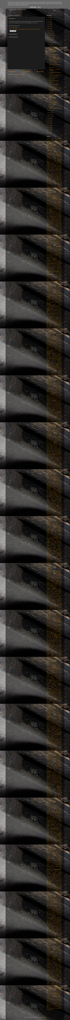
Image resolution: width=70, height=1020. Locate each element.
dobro (60, 257)
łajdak (52, 478)
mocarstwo (57, 518)
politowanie (48, 660)
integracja (48, 374)
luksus (52, 476)
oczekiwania (59, 588)
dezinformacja (52, 253)
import (60, 363)
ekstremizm (59, 291)
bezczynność (49, 186)
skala (60, 808)
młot (59, 516)
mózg (60, 525)
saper (60, 795)
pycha (48, 742)
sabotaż (53, 784)
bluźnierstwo (49, 200)
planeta (48, 640)
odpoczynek (52, 591)
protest (53, 702)
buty (47, 212)
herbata (60, 347)
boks (53, 203)
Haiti (50, 345)
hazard (48, 347)
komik (58, 419)
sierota (55, 807)
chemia (48, 217)
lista (60, 469)
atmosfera (54, 169)
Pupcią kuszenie (52, 78)
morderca (49, 524)
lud (50, 475)
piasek (58, 630)
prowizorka (52, 704)
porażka (48, 668)
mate (47, 495)
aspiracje (59, 166)
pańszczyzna (52, 618)
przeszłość (48, 723)
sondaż (55, 821)
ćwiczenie (52, 237)
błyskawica (48, 201)
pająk (50, 614)
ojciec (60, 596)
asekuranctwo (51, 166)
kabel (54, 387)
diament (54, 254)
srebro (51, 829)
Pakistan (53, 614)
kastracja (48, 399)
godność (53, 332)
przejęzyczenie (59, 713)
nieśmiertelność (58, 564)
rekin (52, 752)
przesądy (59, 719)
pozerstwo (53, 679)
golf (60, 332)
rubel (56, 778)
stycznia (50, 115)
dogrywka (59, 259)
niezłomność (49, 573)
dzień (60, 281)
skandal (48, 809)
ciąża (56, 221)
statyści (48, 836)
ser (51, 804)
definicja (56, 241)
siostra (55, 808)
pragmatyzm (49, 683)
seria (58, 804)
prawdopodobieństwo (50, 685)
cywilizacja (49, 230)
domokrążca (52, 262)
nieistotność (59, 550)
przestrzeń (48, 722)
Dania (57, 238)
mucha (52, 526)
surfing (48, 845)
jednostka (48, 384)
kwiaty (48, 461)
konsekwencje (54, 432)
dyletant (58, 271)
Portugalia (49, 669)
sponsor (54, 825)
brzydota (56, 208)
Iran (60, 378)
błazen (53, 200)
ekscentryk (56, 287)
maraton (54, 488)
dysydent (48, 278)
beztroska (54, 191)
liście (51, 470)
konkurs (56, 430)
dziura (56, 282)
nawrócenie (55, 542)
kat (60, 399)
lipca (50, 40)
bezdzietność (59, 186)
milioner (56, 510)
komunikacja (49, 425)
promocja (50, 698)
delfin (51, 243)
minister (59, 512)
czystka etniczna (55, 236)
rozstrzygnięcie (49, 774)
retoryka (52, 760)
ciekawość (59, 221)
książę (51, 454)
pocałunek (59, 644)
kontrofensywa (49, 436)
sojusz (60, 820)
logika (60, 471)
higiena (48, 350)
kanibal (58, 392)
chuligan (57, 220)
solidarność (49, 821)
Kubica (52, 456)
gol (59, 332)
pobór (53, 644)
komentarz (48, 419)
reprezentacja (53, 758)
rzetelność (55, 783)
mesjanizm (52, 502)
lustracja (54, 476)
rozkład (51, 769)
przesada (56, 719)
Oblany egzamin (52, 46)
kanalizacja (48, 392)
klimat (53, 409)
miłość (53, 512)
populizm (53, 667)
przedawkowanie (54, 710)
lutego (50, 114)
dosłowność (54, 264)
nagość (52, 533)
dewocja (60, 251)
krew (52, 448)
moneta (52, 521)
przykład (53, 730)
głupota (51, 330)
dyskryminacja (58, 275)
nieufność (55, 567)
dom (57, 260)
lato (49, 462)
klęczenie (57, 408)
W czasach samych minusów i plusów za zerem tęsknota (54, 59)
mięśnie (50, 509)
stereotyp (51, 836)
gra (58, 337)
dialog (51, 254)
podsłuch (51, 652)
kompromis (48, 424)
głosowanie (54, 329)
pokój (26, 29)
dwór (60, 270)
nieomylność (59, 554)
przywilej (48, 734)
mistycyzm (48, 514)
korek (53, 440)
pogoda (52, 654)
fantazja (52, 308)
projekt (48, 697)
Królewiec (55, 449)
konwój (55, 438)
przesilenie (48, 721)
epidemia (49, 299)
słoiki (51, 813)
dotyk (50, 266)
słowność (55, 815)
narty (50, 538)
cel (58, 212)
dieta (56, 254)
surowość (56, 845)
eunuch (60, 302)
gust (49, 344)
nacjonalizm (59, 529)
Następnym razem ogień (53, 50)
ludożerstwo (49, 476)
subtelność (48, 844)
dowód (53, 266)
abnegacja (51, 138)
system (59, 850)
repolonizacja (49, 758)
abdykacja (48, 138)
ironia (51, 379)
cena (50, 213)
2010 (49, 132)
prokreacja (54, 697)
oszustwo (49, 610)
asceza (48, 166)
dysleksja (53, 277)
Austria (54, 170)
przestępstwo (59, 721)
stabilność (57, 829)
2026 (49, 17)
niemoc (60, 551)
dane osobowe (53, 238)
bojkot (48, 203)
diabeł (60, 253)
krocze (60, 448)
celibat (60, 212)
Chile (50, 217)
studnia (51, 841)
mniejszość (55, 517)
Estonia (48, 302)
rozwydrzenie (59, 775)
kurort (60, 458)
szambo (60, 852)
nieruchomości (58, 560)
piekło (48, 631)
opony (47, 604)
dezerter (48, 253)
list (59, 469)
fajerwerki (50, 306)
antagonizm (59, 156)
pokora (60, 656)
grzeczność (54, 342)
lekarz (60, 463)
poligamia (56, 658)
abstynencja (52, 139)
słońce (56, 813)
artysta (55, 165)
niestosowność (49, 563)
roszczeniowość (49, 766)
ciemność (52, 222)
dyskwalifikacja (49, 277)
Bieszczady (57, 195)
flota (50, 314)
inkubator (60, 370)
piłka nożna (57, 634)
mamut (54, 487)
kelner (56, 403)
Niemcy (55, 551)
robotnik (48, 763)
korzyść (60, 441)
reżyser (50, 762)
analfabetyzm (49, 153)
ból (49, 204)
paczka (48, 614)
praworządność (49, 688)
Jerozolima (48, 386)
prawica (55, 685)
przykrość (56, 730)
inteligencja (59, 374)
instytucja (55, 372)
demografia (49, 246)
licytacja (48, 469)
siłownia (52, 808)
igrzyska (52, 362)
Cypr (51, 229)
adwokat (60, 140)
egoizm (60, 285)
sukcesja (55, 844)
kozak (47, 445)
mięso (48, 509)
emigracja (49, 297)
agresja (48, 143)
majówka (57, 483)
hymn (57, 359)
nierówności (49, 560)
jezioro (54, 386)
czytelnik (48, 237)
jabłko (53, 380)
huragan (60, 358)
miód (58, 513)
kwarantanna (56, 459)
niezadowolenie (49, 572)
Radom (56, 743)
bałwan (51, 179)
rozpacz (57, 771)
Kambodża (59, 390)
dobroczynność (54, 258)
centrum (57, 213)
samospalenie (49, 791)
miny (55, 513)
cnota (60, 225)
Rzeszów (52, 783)
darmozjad (59, 238)
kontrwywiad (49, 437)
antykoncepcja (53, 157)
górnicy (50, 337)
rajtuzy (53, 744)
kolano (48, 415)
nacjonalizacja (53, 529)
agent (60, 142)
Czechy (60, 232)
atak (60, 167)
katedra (58, 400)
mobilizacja (49, 518)
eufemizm (54, 302)
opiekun (55, 602)
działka (56, 279)
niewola (53, 571)
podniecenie (48, 650)
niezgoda (59, 572)
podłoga (52, 649)
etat (49, 302)
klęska (60, 408)
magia (60, 482)
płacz (47, 642)
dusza (54, 270)
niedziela (51, 550)
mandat (57, 487)
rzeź (58, 783)
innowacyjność (54, 371)
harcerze (56, 346)
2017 (49, 120)
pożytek (57, 680)
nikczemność (52, 575)
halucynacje (57, 345)
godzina (57, 332)
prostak (51, 700)
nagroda (59, 533)
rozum (57, 774)
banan (55, 179)
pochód (57, 645)
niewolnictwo (58, 571)
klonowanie (48, 411)
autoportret (52, 173)
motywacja (53, 525)
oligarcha (48, 600)
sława (60, 812)
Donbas (56, 262)
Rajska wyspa (51, 104)
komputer (59, 424)
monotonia (49, 522)
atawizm (48, 169)
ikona (55, 362)
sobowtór (59, 819)
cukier (48, 228)
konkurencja (52, 430)
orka (60, 606)
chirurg (55, 217)
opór (47, 605)
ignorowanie (48, 362)
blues (60, 199)
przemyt (48, 718)
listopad (48, 470)
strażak (48, 840)
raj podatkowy (49, 744)
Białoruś (59, 192)
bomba (56, 203)
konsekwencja (49, 432)
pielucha (60, 631)
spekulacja (48, 824)
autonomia (48, 173)
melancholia (48, 501)
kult (52, 457)
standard (60, 832)
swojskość (59, 846)
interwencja (55, 376)
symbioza (53, 848)
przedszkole (49, 713)
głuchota (48, 330)
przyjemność (59, 729)
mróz (50, 526)
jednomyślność (58, 383)
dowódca (56, 266)
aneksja (51, 154)
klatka (52, 407)
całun (55, 212)
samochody (49, 787)
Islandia (60, 379)
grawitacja (56, 338)
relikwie (48, 756)
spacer (60, 821)
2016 (49, 121)
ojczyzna (48, 597)
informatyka (49, 370)
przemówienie (54, 717)
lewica (48, 467)
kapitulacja (48, 395)
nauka (48, 542)
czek (51, 233)
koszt (57, 442)
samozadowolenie (58, 794)
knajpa (54, 412)
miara (54, 505)
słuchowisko (48, 816)
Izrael (51, 380)
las (58, 461)
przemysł (59, 717)
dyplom (60, 272)
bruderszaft (48, 207)
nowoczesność (54, 579)
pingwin (48, 636)
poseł (48, 671)
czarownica (53, 232)
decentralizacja (51, 239)
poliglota (60, 658)
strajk (51, 839)
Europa (49, 304)
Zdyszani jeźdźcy (52, 56)
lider (52, 469)
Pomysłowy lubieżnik (53, 102)
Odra (56, 592)
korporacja (59, 440)
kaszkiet (56, 399)
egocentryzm (56, 285)
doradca (57, 263)
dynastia (52, 272)
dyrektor (55, 274)
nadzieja (52, 531)
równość (48, 777)
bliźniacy (53, 199)
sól (58, 821)
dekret (60, 242)
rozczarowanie (49, 767)
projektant (50, 697)
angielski (54, 154)
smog (53, 817)
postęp (52, 672)
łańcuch (48, 479)
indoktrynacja (59, 366)
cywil (60, 229)
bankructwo (54, 180)
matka (48, 496)
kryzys (59, 452)
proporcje (60, 698)
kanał (51, 392)
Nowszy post (12, 71)
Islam (56, 379)
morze (53, 524)
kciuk (52, 403)
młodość (52, 516)
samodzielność (58, 787)
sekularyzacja (49, 802)
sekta (60, 800)
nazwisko (59, 542)
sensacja (48, 803)
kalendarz (59, 388)
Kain (55, 388)
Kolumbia (48, 417)
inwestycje (49, 378)
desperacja (50, 250)
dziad (51, 278)
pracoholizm (55, 681)
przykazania (49, 730)
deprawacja (56, 249)
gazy (47, 323)
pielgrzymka (56, 631)
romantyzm (51, 765)
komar (53, 417)
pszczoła (60, 738)
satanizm (48, 796)
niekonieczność (49, 551)
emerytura (59, 295)
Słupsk (53, 816)
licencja (60, 467)
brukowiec (53, 207)
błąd (55, 200)
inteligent (48, 375)
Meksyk (60, 500)
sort (57, 821)
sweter (57, 846)
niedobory (54, 547)
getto (47, 326)
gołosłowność (54, 333)
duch (60, 268)
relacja (50, 755)
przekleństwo (49, 714)
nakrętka (55, 534)
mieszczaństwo (53, 508)
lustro (57, 476)
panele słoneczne (55, 617)
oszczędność (59, 609)
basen (60, 182)
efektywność (59, 283)
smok (55, 817)
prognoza (52, 696)
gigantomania (56, 326)
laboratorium (54, 461)
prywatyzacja (49, 708)
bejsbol (56, 183)
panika (60, 617)
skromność (57, 811)
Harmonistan (51, 106)
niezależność (55, 572)
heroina (52, 349)
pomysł (60, 663)
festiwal (54, 310)
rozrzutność (54, 773)
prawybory (55, 688)
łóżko (55, 480)
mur (60, 526)
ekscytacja (59, 287)
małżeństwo (54, 486)
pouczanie (52, 675)
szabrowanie (49, 852)
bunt (50, 211)
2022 (49, 24)
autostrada (48, 174)
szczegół (60, 853)
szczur (58, 856)
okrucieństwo (49, 598)
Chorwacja (59, 219)
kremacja (48, 448)
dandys (48, 238)
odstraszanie (59, 592)
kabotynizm (58, 387)
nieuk (60, 567)
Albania (51, 146)
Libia (57, 467)
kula (50, 457)
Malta (55, 484)
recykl (60, 747)
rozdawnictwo (54, 767)
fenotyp (52, 310)
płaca (60, 641)
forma (60, 314)
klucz (56, 411)
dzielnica (52, 281)
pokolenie (57, 656)
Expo (55, 305)
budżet (50, 209)
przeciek (48, 709)
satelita (51, 796)
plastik (55, 640)
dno (58, 255)
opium (58, 602)
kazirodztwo (49, 403)
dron (60, 267)
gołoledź (50, 333)
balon (60, 178)
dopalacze (48, 263)
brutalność (59, 207)
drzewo (53, 268)
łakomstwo (55, 478)
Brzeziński (48, 208)
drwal (50, 268)
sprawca (60, 827)
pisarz (57, 637)
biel (52, 195)
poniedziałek (52, 664)
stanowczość (48, 833)
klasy (47, 407)
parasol (48, 621)
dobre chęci (56, 257)
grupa (53, 341)
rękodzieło (55, 762)
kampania (52, 391)
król (51, 449)
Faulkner (57, 309)
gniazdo (57, 330)
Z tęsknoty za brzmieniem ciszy (55, 75)
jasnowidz (51, 383)
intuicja (60, 376)
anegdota (48, 154)
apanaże (55, 158)
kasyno (51, 399)
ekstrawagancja (54, 291)
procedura (52, 693)
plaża (60, 640)
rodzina (58, 763)
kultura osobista (58, 457)
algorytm (48, 147)
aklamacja (56, 143)
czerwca (50, 42)
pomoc (52, 663)
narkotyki (56, 537)
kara (60, 395)
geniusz (60, 323)
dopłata (54, 263)
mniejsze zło (49, 517)
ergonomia (59, 299)
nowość (58, 579)
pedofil (51, 627)
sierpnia (50, 39)
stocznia (48, 837)
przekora (59, 714)
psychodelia (48, 738)
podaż (52, 648)
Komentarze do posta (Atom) (18, 74)
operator (51, 602)
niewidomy (54, 570)
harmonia (22, 29)
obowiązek (52, 583)
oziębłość (52, 613)
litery (56, 470)
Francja (19, 29)
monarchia (48, 521)
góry (53, 337)
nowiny (51, 579)
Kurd (56, 458)
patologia (48, 625)
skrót (60, 811)
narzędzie (57, 538)
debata (48, 239)
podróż (60, 650)
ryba (57, 779)
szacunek (56, 852)
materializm (56, 495)
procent (55, 693)
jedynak (58, 384)
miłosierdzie (49, 512)
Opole (60, 602)
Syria (57, 850)
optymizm (57, 605)
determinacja (49, 251)
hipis (55, 350)
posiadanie (52, 671)
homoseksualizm (55, 355)
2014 (49, 125)
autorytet (59, 173)
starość (59, 833)
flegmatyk (59, 313)
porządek (57, 669)
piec (60, 630)
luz (60, 476)
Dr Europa (51, 92)
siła (49, 808)
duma (51, 270)
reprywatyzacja (58, 758)
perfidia (56, 627)
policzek (52, 658)
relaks (53, 755)
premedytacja (52, 689)
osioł (60, 608)
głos (51, 329)
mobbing (60, 517)
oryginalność (51, 608)
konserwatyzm (49, 433)
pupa (60, 739)
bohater (59, 201)
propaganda (55, 698)
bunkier (48, 211)
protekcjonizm (49, 702)
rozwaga (60, 774)
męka (57, 504)
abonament (55, 138)
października (51, 35)
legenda (52, 463)
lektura (48, 466)
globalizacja (59, 327)
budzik (48, 209)
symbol (57, 848)
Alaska (48, 146)
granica (52, 338)
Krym (55, 450)
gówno (56, 337)
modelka (48, 520)
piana (56, 630)
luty (59, 476)
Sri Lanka (54, 829)
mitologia (51, 514)
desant (48, 250)
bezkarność (54, 187)
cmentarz (56, 225)
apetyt (55, 160)
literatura (53, 470)
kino (56, 405)
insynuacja (59, 372)
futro (56, 319)
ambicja (59, 149)
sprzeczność (48, 829)
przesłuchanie (53, 721)
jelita (60, 384)
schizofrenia (56, 799)
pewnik (48, 630)
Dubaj (58, 268)
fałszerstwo (58, 306)
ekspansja (48, 290)
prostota (60, 700)
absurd (56, 139)
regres (60, 750)
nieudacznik (59, 566)
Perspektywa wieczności (53, 100)
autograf (52, 171)
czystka (50, 236)
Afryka (57, 142)
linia (57, 469)
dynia (56, 272)
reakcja (60, 746)
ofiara (58, 593)
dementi (60, 245)
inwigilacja (53, 378)
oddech (60, 589)
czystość (60, 236)
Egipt (52, 285)
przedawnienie (59, 710)
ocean (54, 587)
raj (60, 743)
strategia (59, 839)
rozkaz (48, 769)
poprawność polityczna (56, 665)
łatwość (52, 479)
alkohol (52, 147)
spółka (57, 827)
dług (47, 255)
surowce (52, 845)
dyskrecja (52, 275)
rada (52, 743)
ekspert (52, 290)
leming (50, 466)
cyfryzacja (57, 228)
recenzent (51, 747)
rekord (48, 755)
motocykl (48, 525)
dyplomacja (50, 274)
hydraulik (54, 359)
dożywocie (59, 266)
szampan (48, 853)
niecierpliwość (49, 547)
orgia (55, 606)
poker (51, 656)
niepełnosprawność (58, 555)
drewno (55, 267)
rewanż (55, 760)
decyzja (56, 239)
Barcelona (54, 182)
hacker (48, 345)
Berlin (47, 184)
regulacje (48, 751)
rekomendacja (53, 754)
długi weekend (51, 255)
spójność (54, 827)
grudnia (50, 31)
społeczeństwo (49, 825)
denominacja (56, 247)
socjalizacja (49, 820)
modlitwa (51, 520)
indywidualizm (56, 367)
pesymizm (59, 629)
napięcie (53, 535)
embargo (55, 295)
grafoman (48, 338)
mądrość (57, 496)
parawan (50, 621)
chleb (58, 217)
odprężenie (52, 592)
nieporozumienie (49, 558)
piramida (59, 636)
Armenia (60, 163)
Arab (51, 161)
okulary (53, 598)
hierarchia (59, 349)
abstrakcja (48, 139)
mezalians (50, 504)
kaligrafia (52, 390)
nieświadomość (49, 566)
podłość (55, 649)
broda (56, 205)
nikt (54, 575)
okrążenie (59, 597)
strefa (50, 840)
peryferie (55, 629)
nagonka (48, 533)
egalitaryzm (48, 285)
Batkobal (50, 183)
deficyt (51, 241)
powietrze (55, 676)
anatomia (60, 153)
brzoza (51, 208)
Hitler (56, 353)
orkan (47, 608)
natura (55, 541)
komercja (52, 419)
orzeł (55, 608)
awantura (48, 175)
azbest (54, 175)
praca (60, 680)
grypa (47, 342)
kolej (57, 415)
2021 (49, 26)
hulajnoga (59, 357)
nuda (52, 580)
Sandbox (50, 82)
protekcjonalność (58, 701)
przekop (54, 714)
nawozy (51, 542)
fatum (52, 309)
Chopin (53, 219)
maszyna (59, 493)
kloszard (52, 411)
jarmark (57, 382)
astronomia (53, 167)
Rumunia (48, 779)
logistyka (48, 473)
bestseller (51, 184)
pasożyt (50, 623)
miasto (57, 505)
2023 (49, 22)
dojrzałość (48, 260)
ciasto (52, 221)
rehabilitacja (59, 751)
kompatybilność (52, 421)
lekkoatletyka (54, 465)
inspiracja (48, 372)
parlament (59, 621)
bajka (47, 178)
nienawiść (59, 553)
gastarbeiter (55, 321)
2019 (49, 30)
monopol (59, 521)
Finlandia (59, 312)
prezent (60, 690)
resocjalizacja (59, 759)
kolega (55, 415)
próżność (51, 705)
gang (47, 321)
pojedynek (48, 656)
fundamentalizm (49, 319)
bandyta (58, 179)
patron (48, 626)
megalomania (54, 500)
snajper (50, 819)
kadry (53, 388)
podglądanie (56, 648)
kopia (47, 440)
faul (55, 309)
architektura (49, 162)
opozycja (59, 604)
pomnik (48, 663)
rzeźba (60, 783)
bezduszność (54, 186)
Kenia (58, 403)
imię (60, 362)
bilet (47, 196)
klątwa (60, 407)
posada (60, 669)
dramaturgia (48, 267)
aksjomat (60, 143)
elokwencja (59, 294)
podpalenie (53, 650)
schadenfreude (49, 799)
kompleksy (49, 423)
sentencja (53, 803)
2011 (49, 130)
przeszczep (55, 722)
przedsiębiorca (53, 711)
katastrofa (54, 400)
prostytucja (49, 701)
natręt (52, 541)
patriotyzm (59, 625)
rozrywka (48, 773)
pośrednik (59, 672)
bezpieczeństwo (54, 188)
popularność (49, 667)
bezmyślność (59, 187)
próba (60, 704)
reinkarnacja (49, 752)
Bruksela (56, 207)
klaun (54, 407)
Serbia (53, 804)
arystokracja (59, 165)
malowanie (52, 484)
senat (58, 802)
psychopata (56, 738)
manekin (60, 487)
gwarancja (54, 344)
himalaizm (52, 350)
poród (60, 668)
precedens (59, 688)
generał (57, 323)
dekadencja (52, 242)
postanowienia (49, 672)
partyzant (54, 622)
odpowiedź (48, 592)
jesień (52, 386)
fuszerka (53, 319)
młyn (60, 516)
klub (54, 411)
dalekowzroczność (58, 237)
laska (60, 461)
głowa (58, 329)
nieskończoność (49, 562)
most (60, 524)
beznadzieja (49, 188)
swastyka (53, 846)
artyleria (52, 165)
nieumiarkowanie (49, 568)
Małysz (50, 486)
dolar (55, 260)
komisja (52, 420)
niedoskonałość (58, 549)
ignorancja (59, 361)
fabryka (57, 305)
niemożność (49, 553)
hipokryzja (49, 351)
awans (60, 174)
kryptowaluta (49, 452)
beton (55, 184)
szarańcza (56, 853)
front (60, 317)
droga (58, 267)
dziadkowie (55, 278)
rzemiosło (48, 783)
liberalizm (54, 467)
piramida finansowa (50, 637)
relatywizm (56, 755)
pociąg (60, 645)
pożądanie (53, 680)
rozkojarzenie (55, 769)
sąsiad (52, 798)
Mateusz (60, 495)
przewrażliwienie (58, 725)
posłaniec (57, 671)
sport (48, 827)
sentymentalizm (59, 803)
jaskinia (48, 383)
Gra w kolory (51, 52)
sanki (58, 795)
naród (60, 537)
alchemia (54, 146)
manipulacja (49, 488)
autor (56, 173)
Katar (51, 400)
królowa (60, 449)
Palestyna (59, 614)
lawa (51, 462)
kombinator (59, 417)
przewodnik (54, 725)
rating (54, 746)
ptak (47, 739)
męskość (60, 504)
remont (53, 756)
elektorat (55, 292)
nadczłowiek (52, 530)
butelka (60, 211)
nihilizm (59, 573)
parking (55, 621)
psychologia (53, 738)
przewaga (60, 723)
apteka (48, 161)
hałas (60, 345)
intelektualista (53, 374)
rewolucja (33, 29)
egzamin (52, 286)
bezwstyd (59, 191)
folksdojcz (57, 314)
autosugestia (53, 174)
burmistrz (55, 211)
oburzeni (51, 585)
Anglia (57, 154)
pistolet (60, 637)
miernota (52, 506)
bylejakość (52, 212)
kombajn (56, 417)
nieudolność (49, 567)
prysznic (48, 706)
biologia (60, 196)
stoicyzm (53, 837)
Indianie (53, 366)
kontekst (60, 434)
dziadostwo (59, 278)
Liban (51, 467)
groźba (58, 340)
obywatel (55, 585)
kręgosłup (57, 448)
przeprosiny (59, 718)
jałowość (48, 382)
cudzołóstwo (59, 226)
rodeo (54, 763)
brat (54, 204)
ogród (54, 596)
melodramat (54, 501)
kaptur (54, 395)
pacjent (56, 613)
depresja (59, 249)
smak (50, 817)
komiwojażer (56, 420)
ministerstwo (49, 513)
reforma (52, 750)
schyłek (60, 799)
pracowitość (59, 681)
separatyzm (48, 804)
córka (55, 226)
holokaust (59, 354)
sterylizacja (55, 836)
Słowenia (48, 815)
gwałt (51, 344)
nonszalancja (52, 576)
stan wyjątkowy (54, 832)
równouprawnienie (54, 777)
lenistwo (53, 466)
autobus (60, 170)
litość (58, 470)
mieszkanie (59, 508)
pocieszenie (49, 646)
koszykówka (51, 444)
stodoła (50, 837)
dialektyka (48, 254)
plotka (53, 641)
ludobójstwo (55, 475)
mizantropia (59, 514)
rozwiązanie (49, 775)
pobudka (55, 644)
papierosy (59, 618)
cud (56, 226)
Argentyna (48, 163)
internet (59, 375)
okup (56, 598)
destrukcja (57, 250)
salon (53, 786)
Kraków (48, 446)
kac (60, 387)
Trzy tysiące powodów (53, 62)
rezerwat (48, 762)
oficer (60, 593)
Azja (60, 175)
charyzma (55, 216)
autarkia (57, 170)
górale (48, 337)
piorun (53, 636)
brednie (53, 205)
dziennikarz (56, 281)
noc (60, 575)
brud (60, 205)
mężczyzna (49, 505)
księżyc (57, 454)
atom (57, 169)
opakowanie (54, 601)
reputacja (51, 759)
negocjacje (53, 543)
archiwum (53, 162)
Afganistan (51, 142)
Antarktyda (48, 157)
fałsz (55, 306)
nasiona (60, 538)
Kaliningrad (56, 390)
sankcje (55, 795)
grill (51, 340)
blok (58, 199)
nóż (49, 580)
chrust (49, 220)
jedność (51, 384)
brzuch (53, 208)
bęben (53, 192)
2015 (49, 123)
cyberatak (54, 228)
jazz (53, 383)
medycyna (48, 500)
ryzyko (58, 780)
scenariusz (55, 798)
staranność (56, 833)
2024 (49, 21)
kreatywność (56, 446)
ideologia (48, 361)
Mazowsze (54, 496)
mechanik (52, 497)
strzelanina (59, 840)
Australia (50, 170)
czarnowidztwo (49, 232)
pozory (60, 679)
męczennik (54, 504)
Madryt (52, 482)
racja (55, 742)
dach (55, 237)
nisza (56, 575)
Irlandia (48, 379)
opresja (49, 605)
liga (54, 469)
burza (58, 211)
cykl (60, 228)
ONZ (51, 601)
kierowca (59, 404)
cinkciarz (60, 224)
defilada (53, 241)
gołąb (47, 333)
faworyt (60, 309)
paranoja (59, 620)
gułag (60, 342)
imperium (57, 363)
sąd (58, 796)
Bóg (59, 203)
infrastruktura (54, 370)
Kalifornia (48, 390)
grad (60, 337)
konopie (60, 430)
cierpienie (59, 222)
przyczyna (55, 727)
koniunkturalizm (58, 429)
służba (48, 817)
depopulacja (49, 249)
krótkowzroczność (50, 450)
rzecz (47, 782)
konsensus (59, 432)
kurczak (54, 458)
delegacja (48, 243)
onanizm (48, 601)
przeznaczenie (53, 726)
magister (48, 483)
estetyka (59, 300)
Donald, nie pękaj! (52, 97)
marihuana (59, 488)
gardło (50, 321)
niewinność (49, 571)
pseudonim (48, 737)
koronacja (55, 440)
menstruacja (59, 501)
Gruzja (57, 341)
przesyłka (51, 722)
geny (47, 325)
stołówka (58, 837)
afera (48, 142)
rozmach (55, 770)
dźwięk (60, 282)
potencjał (60, 673)
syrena (55, 850)
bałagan (48, 179)
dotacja (48, 266)
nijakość (48, 575)
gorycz (53, 334)
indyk (52, 367)
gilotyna (60, 326)
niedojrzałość (49, 549)
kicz (51, 404)
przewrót (48, 726)
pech (49, 627)
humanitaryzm (49, 358)
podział (48, 653)
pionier (50, 636)
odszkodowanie (49, 593)
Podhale (60, 648)
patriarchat (54, 625)
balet (58, 178)
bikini (60, 195)
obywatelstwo (59, 585)
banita (60, 179)
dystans (57, 277)
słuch (60, 815)
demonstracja (14, 29)
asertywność (56, 166)
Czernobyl (48, 234)
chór (47, 220)
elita (56, 294)
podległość (48, 649)
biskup (48, 197)
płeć (50, 642)
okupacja (59, 598)
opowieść (55, 604)
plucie (55, 641)
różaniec (50, 778)
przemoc (29, 29)
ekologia (59, 286)
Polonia (60, 660)
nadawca (48, 530)
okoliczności (55, 597)
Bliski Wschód (49, 199)
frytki (51, 318)
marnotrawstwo (58, 489)
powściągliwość (58, 677)
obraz (58, 583)
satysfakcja (55, 796)
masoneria (51, 493)
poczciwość (56, 646)
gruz (55, 341)
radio (54, 743)
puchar (50, 739)
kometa (55, 419)
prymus (57, 705)
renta (55, 756)
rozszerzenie (53, 774)
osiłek (58, 608)
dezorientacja (56, 253)
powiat (60, 675)
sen (55, 802)
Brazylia (48, 205)
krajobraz (60, 445)
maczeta (50, 482)
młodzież (56, 516)
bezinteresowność (49, 187)
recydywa (56, 747)
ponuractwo (59, 664)
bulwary (56, 209)
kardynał (60, 396)
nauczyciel (59, 541)
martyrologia (59, 491)
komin (60, 419)
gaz (53, 322)
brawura (59, 204)
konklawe (48, 430)
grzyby (58, 342)
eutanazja (54, 304)
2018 (49, 118)
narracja (48, 538)
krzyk (50, 453)
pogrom (56, 654)
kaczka (48, 388)
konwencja (59, 437)
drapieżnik (52, 267)
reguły (55, 751)
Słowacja (59, 813)
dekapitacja (57, 242)
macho (48, 482)
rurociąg (52, 779)
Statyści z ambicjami (53, 60)
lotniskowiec (58, 474)
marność (53, 489)
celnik (47, 213)
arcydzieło (57, 162)
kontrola (54, 436)
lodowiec (53, 471)
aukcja (48, 170)
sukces (52, 844)
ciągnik (54, 221)
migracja (53, 509)
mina (56, 512)
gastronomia (59, 321)
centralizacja (53, 213)
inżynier (56, 378)
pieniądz (52, 633)
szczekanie (48, 854)
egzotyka (55, 286)
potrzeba (48, 675)
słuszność (55, 816)
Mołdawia (59, 520)
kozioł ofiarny (51, 445)
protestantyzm (59, 702)
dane (50, 238)
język (60, 386)
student (48, 841)
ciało (50, 221)
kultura (54, 457)
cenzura (59, 213)
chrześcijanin (52, 220)
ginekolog (52, 327)
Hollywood (54, 354)
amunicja (56, 152)
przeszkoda (59, 722)
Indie (56, 366)
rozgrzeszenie (59, 767)
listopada (51, 33)
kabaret (52, 387)
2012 (49, 129)
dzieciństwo (49, 281)
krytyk (53, 452)
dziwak (58, 282)
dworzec (57, 270)
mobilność (52, 518)
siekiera (48, 807)
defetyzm (48, 241)
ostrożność (53, 609)
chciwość (59, 216)
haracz (53, 346)
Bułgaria (59, 209)
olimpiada (53, 600)
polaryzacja (59, 657)
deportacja (52, 249)
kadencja (50, 388)
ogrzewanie (57, 596)
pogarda (48, 654)
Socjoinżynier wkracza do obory (55, 87)
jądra (55, 383)
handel (48, 346)
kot (57, 444)
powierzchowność (50, 676)
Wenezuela (37, 29)
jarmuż (60, 382)
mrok (47, 526)
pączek (60, 626)
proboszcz (48, 693)
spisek (52, 824)
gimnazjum (48, 327)
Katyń (60, 400)
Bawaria (53, 183)
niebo (51, 546)
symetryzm (48, 849)
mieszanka (48, 508)
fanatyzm (48, 308)
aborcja (59, 138)
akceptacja (53, 143)
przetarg (57, 723)
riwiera (58, 762)
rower (54, 766)
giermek (52, 326)
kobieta (59, 412)
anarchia (56, 153)
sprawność (59, 828)
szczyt (60, 856)
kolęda (52, 416)
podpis (57, 650)
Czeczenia (48, 233)
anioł (60, 154)
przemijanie (59, 715)
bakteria (50, 178)
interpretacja (49, 376)
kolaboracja (56, 413)
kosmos (54, 442)
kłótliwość (50, 412)
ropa (56, 765)
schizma (53, 799)
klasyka (50, 407)
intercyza (52, 375)
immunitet (48, 363)
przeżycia (51, 727)
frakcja (48, 317)
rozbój (60, 766)
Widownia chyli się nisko (53, 77)
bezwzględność (49, 192)
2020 (49, 28)
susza (60, 845)
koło (50, 417)
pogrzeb (59, 654)
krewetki (54, 448)
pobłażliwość (49, 644)
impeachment (53, 363)
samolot (54, 789)
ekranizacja (52, 287)
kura (52, 458)
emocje (56, 296)
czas (57, 232)
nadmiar (59, 530)
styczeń (60, 841)
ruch (58, 778)
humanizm (54, 358)
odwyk (56, 593)
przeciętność (52, 709)
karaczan (53, 396)
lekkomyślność (58, 465)
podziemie (53, 653)
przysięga (60, 731)
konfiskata (51, 428)
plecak (50, 641)
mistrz (60, 513)
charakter (51, 216)
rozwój (55, 775)
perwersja (51, 629)
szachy (53, 852)
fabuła (59, 305)
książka (54, 454)
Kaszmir (58, 399)
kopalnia (59, 438)
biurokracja (54, 197)
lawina (53, 462)
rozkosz (60, 769)
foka (54, 314)
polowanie (48, 661)
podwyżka (59, 652)
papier (56, 618)
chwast (48, 221)
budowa (59, 208)
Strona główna (26, 71)
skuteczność (54, 812)
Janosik (51, 382)
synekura (52, 850)
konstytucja (55, 433)
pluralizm (57, 641)
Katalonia (48, 400)
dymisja (48, 272)
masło (47, 493)
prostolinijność (55, 700)
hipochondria (59, 350)
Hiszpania (52, 353)
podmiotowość (59, 649)
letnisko (58, 466)
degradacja (48, 242)
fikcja (60, 310)
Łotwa (60, 479)
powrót (48, 677)
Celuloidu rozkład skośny (53, 80)
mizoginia (48, 516)
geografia (50, 325)
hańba (51, 346)
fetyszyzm (57, 310)
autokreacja (56, 171)
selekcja (53, 802)
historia (48, 353)
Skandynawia (53, 809)
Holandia (48, 354)
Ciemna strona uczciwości (54, 54)
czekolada (56, 233)
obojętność (49, 583)
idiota (52, 361)
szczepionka (54, 854)
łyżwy (60, 480)
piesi (60, 633)
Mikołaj (56, 509)
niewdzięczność (49, 570)
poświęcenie (49, 673)
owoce (60, 612)
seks (55, 800)
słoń (53, 813)
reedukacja (52, 748)
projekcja (60, 696)
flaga (54, 313)
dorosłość (59, 263)
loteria (51, 474)
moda (60, 518)
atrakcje (60, 169)
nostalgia (57, 577)
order (60, 605)
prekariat (48, 689)
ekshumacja (54, 289)
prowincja (48, 704)
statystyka (59, 835)
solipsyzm (52, 821)
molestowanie (55, 520)
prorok (48, 700)
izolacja (48, 380)
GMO (55, 330)
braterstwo (56, 204)
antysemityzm (49, 158)
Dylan (52, 271)
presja (60, 689)
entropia (55, 298)
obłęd (60, 581)
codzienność (49, 226)
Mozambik (57, 525)
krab (54, 445)
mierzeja (55, 506)
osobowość (48, 609)
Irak (59, 378)
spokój (60, 824)
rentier (57, 756)
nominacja (48, 576)
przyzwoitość (53, 735)
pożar (50, 680)
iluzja (58, 362)
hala (54, 345)
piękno (48, 634)
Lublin (48, 475)
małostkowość (58, 484)
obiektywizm (49, 581)
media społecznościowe (56, 499)
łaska (50, 479)
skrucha (48, 812)
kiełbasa (56, 404)
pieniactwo (48, 633)
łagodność (48, 478)
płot (56, 642)
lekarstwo (56, 463)
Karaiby (57, 396)
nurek (54, 580)
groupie (56, 340)
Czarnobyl (59, 230)
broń (58, 205)
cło (53, 225)
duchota (48, 270)
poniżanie (56, 664)
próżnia (48, 705)
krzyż (56, 453)
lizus (47, 471)
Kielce (53, 404)
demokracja (58, 246)
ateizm (51, 169)
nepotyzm (48, 545)
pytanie (51, 742)
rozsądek (59, 773)
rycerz (59, 779)
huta (50, 359)
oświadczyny (59, 610)
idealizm (59, 359)
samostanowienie (58, 791)
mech (50, 497)
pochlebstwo (49, 645)
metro (48, 504)
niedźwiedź (55, 550)
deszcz (60, 250)
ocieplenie (54, 588)
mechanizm (56, 497)
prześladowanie (53, 723)
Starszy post (40, 71)
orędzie (48, 606)
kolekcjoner (48, 416)
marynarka (48, 492)
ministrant (52, 513)
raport (48, 746)
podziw (57, 653)
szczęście (48, 856)
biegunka (50, 195)
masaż (58, 492)
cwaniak (50, 228)
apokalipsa (59, 160)
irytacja (54, 379)
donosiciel (59, 262)
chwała (60, 220)
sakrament (48, 786)
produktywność (59, 693)
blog (56, 199)
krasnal (51, 446)
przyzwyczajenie (58, 735)
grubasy (48, 341)
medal (60, 497)
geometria (53, 325)
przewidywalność (49, 725)
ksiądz (48, 454)
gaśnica (48, 322)
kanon (60, 392)
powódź (59, 676)
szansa (51, 853)
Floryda (48, 314)
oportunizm (51, 604)
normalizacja (59, 576)
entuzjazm (59, 298)
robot (60, 762)
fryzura (57, 318)
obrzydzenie (52, 584)
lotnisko (53, 474)
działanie (52, 279)
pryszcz (60, 705)
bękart (56, 192)
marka (51, 489)
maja (50, 44)
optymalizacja (53, 605)
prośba (54, 701)
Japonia (54, 382)
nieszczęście (49, 564)
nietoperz (54, 566)
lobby (50, 471)
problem (59, 692)
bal (52, 178)
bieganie (59, 193)
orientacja (58, 606)
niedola (54, 549)
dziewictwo (48, 282)
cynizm (48, 229)
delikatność (55, 243)
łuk (56, 480)
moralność (56, 522)
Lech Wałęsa (59, 462)
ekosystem (48, 287)
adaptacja (60, 139)
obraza (60, 583)
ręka (52, 762)
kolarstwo (51, 415)
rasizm (50, 746)
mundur (58, 526)
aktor (48, 145)
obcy (60, 580)
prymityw (54, 705)
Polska (52, 661)
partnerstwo (51, 622)
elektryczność (49, 294)
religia (60, 755)
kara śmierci (49, 396)
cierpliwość (49, 224)
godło (51, 332)
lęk (49, 467)
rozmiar (60, 770)
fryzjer (54, 318)
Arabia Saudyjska (57, 161)
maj (50, 483)
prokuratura (59, 697)
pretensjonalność (55, 690)
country (52, 226)
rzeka (60, 782)
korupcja (56, 441)
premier (57, 689)
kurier (58, 458)
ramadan (60, 744)
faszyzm (48, 309)
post (60, 671)
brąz (50, 205)
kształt (60, 454)
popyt (57, 667)
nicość (48, 546)
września (51, 37)
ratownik (57, 746)
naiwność (48, 534)
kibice (48, 404)
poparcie (48, 665)
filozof (50, 312)
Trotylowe (51, 99)
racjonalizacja (59, 742)
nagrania (55, 533)
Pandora (51, 617)
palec (56, 614)
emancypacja (50, 295)
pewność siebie (51, 630)
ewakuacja (59, 304)
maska (60, 492)
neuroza (55, 545)
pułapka (52, 739)
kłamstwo (59, 411)
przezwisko (48, 727)
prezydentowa (54, 692)
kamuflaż (56, 391)
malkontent (48, 484)
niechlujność (59, 546)
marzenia (55, 492)
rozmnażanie (49, 771)
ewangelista (48, 305)
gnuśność (48, 332)
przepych (53, 719)
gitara (55, 327)
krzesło (48, 453)
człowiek (57, 234)
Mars (47, 491)
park (53, 621)
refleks (60, 748)
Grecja (60, 338)
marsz (50, 491)
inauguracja (50, 366)
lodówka (57, 471)
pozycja (48, 680)
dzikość (53, 282)
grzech (50, 342)
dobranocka (52, 257)
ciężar (53, 224)
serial (60, 804)
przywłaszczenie (52, 734)
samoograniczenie (49, 790)
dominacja (48, 262)
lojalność (52, 473)
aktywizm (54, 145)
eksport (60, 290)
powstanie (52, 677)
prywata (53, 706)
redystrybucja (49, 748)
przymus (60, 730)
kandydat (54, 392)
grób (60, 340)
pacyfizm (59, 613)
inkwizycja (48, 371)
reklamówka (48, 754)
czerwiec (51, 234)
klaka (58, 405)
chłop (60, 217)
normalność (49, 577)
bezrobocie (52, 189)
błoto (60, 200)
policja (48, 658)
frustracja (48, 318)
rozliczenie (49, 770)
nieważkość (59, 568)
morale (53, 522)
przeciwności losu (58, 709)
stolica (56, 837)
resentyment (55, 759)
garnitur (52, 321)
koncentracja (59, 425)
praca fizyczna (49, 681)
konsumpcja (49, 434)
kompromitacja (54, 424)
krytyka (56, 452)
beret (60, 183)
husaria (48, 359)
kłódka (48, 412)
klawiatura (57, 407)
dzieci (60, 279)
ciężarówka (56, 224)
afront (55, 142)
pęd (54, 630)
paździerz (57, 626)
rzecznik (50, 782)
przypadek (48, 731)
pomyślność (48, 664)
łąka (56, 479)
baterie (48, 183)
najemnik (52, 534)
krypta (60, 450)
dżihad (48, 283)
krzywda (52, 453)
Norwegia (53, 577)
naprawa (48, 537)
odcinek (57, 589)
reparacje (59, 756)
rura (50, 779)
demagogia (59, 243)
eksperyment (56, 290)
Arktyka (56, 163)
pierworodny (57, 633)
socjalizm (52, 820)
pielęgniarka (51, 631)
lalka (57, 461)
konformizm (59, 428)
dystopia (60, 277)
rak (54, 744)
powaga (56, 675)
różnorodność (54, 778)
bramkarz (51, 204)
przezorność (59, 726)
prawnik (48, 687)
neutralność (59, 545)
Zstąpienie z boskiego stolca (54, 108)
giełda (50, 326)
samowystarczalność (50, 794)
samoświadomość (49, 792)
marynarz (51, 492)
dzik (51, 282)
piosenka (56, 636)
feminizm (48, 310)
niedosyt (48, 550)
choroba (55, 219)
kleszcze (54, 408)
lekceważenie (49, 465)
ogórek (48, 596)
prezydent (49, 692)
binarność (53, 196)
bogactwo (55, 201)
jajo (58, 380)
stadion (52, 831)
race (53, 742)
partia (48, 622)
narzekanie (53, 538)
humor (57, 358)
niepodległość (54, 557)
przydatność (59, 727)
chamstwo (59, 215)
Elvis (47, 295)
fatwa (53, 309)
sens (60, 802)
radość (59, 743)
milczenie (52, 510)
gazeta (57, 322)
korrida (48, 441)
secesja (48, 800)
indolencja (49, 367)
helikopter (56, 347)
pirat (54, 637)
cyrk (54, 229)
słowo (58, 815)
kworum (50, 461)
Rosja (59, 765)
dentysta (60, 247)
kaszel (53, 399)
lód (60, 474)
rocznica (50, 763)
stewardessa (59, 836)
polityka (54, 660)
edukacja (54, 283)
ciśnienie (51, 225)
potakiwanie (56, 673)
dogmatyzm (55, 259)
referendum (56, 748)
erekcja (56, 299)
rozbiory (57, 766)
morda (60, 522)
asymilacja (57, 167)
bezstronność (48, 191)
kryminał (57, 450)
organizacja (51, 606)
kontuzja (52, 437)
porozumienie (57, 668)
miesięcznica (59, 506)
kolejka (60, 415)
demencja (54, 245)
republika (48, 759)
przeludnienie (50, 716)
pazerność (50, 626)
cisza (47, 225)
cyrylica (57, 229)
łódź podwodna (51, 480)
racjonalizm (49, 743)
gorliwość (48, 334)
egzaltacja (48, 286)
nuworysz (57, 580)
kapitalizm (52, 394)
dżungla (51, 283)
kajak (56, 388)
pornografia (52, 668)
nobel (58, 575)
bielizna (54, 195)
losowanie (48, 474)
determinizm (53, 251)
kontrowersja (59, 436)
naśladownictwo (58, 539)
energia (52, 298)
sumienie (59, 844)
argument (52, 163)
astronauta (48, 167)
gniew (60, 330)
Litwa (60, 470)
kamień (48, 391)
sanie (52, 795)
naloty (57, 534)
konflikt (54, 428)
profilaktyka (49, 696)
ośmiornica (54, 610)
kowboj (60, 444)
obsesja (55, 584)
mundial (55, 526)
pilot (53, 634)
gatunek (50, 322)
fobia (52, 314)
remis (50, 756)
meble (47, 497)
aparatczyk (59, 158)
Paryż (60, 622)
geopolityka (57, 325)
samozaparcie (49, 795)
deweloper (57, 251)
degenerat (59, 241)
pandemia (48, 617)
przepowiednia (55, 718)
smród (57, 817)
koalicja (56, 412)
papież (48, 619)
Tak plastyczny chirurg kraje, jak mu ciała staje (55, 48)
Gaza (55, 322)
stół (60, 837)
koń (57, 438)
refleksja (48, 750)
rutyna (55, 779)
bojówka (50, 203)
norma (56, 576)
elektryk (53, 294)
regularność (52, 751)
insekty (60, 371)
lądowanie (55, 462)
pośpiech (56, 672)
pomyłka (56, 663)
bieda (57, 193)
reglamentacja (56, 750)
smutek (60, 817)
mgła (52, 505)
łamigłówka (59, 478)
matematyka (51, 495)
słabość (57, 812)
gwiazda (57, 344)
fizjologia (48, 313)
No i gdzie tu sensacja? (53, 86)
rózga (47, 778)
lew (60, 466)
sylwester (50, 848)
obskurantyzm (59, 584)
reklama (55, 753)
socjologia (56, 820)
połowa (60, 661)
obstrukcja (48, 585)
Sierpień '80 (58, 807)
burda (52, 211)
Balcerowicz (55, 178)
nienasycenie (54, 553)
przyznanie (48, 735)
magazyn (57, 482)
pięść (50, 634)
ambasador (54, 149)
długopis (56, 255)
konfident (48, 428)
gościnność (49, 336)
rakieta (57, 744)
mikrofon (60, 509)
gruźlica (60, 341)
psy (52, 737)
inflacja (52, 368)
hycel (51, 359)
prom (47, 698)
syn (57, 849)
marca (50, 112)
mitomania (55, 514)
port (47, 669)
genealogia (53, 323)
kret (50, 448)
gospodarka (58, 334)
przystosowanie (53, 732)
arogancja (48, 165)
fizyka (51, 313)
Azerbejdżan (57, 175)
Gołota (57, 333)
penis (54, 627)
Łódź (47, 480)
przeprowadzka (49, 719)
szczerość (59, 854)
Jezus (57, 386)
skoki (54, 811)
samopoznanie (55, 790)
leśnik (56, 466)
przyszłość (59, 733)
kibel (60, 403)
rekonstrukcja (58, 754)
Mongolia (55, 521)
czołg (60, 234)
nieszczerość (59, 563)
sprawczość (48, 828)
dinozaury (59, 254)
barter (58, 182)
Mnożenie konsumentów (53, 84)
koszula (60, 442)
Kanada (60, 391)
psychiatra (56, 737)
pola (52, 657)
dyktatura (49, 271)
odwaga (52, 593)
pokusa (50, 657)
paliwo (48, 615)
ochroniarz (49, 588)
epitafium (53, 299)
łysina (58, 480)
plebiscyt (48, 641)
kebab (54, 403)
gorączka (60, 333)
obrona (48, 584)
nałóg (60, 534)
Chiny (52, 217)
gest (60, 325)
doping (51, 263)
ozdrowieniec (49, 613)
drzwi (56, 268)
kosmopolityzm (49, 442)
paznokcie (54, 626)
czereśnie (60, 233)
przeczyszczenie (49, 710)
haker (52, 345)
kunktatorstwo (49, 458)
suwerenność (49, 846)
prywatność (59, 706)
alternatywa (56, 147)
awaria (51, 175)
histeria (60, 351)
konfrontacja (49, 429)
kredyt (60, 446)
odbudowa (48, 589)
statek (52, 835)
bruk (51, 207)
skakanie (57, 808)
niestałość (59, 562)
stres (52, 840)
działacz (48, 279)
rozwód (52, 775)
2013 (49, 127)
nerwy (52, 545)
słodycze (48, 813)
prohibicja (56, 696)
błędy (58, 200)
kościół (55, 444)
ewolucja (52, 305)
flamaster (56, 313)
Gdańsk (50, 323)
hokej (60, 353)
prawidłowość (59, 685)
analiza (53, 153)
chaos (48, 216)
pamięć (55, 615)
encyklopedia (49, 298)
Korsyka (51, 441)
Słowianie (51, 815)
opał (57, 601)
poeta (60, 653)
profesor (60, 694)
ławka (55, 479)
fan (60, 306)
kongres (53, 429)
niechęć (55, 546)
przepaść (51, 718)
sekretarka (51, 800)
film (47, 312)
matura (50, 496)
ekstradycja (48, 291)
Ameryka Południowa (57, 150)
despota (54, 250)
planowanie (51, 640)
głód (60, 329)
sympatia (52, 849)
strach (48, 839)
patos (51, 625)
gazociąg (60, 322)
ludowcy (60, 475)
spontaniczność (59, 825)
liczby (50, 469)
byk (48, 212)
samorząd (59, 790)
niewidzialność (59, 570)
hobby (58, 353)
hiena (57, 349)
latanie (48, 462)
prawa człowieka (51, 684)
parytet (58, 622)
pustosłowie (52, 740)
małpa (48, 486)
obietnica (53, 581)
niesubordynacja (54, 563)
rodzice (56, 763)
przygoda (48, 729)
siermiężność (51, 807)
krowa (48, 449)
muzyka (54, 528)
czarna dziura (55, 230)
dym (60, 271)
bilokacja (50, 196)
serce (56, 804)
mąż (60, 496)
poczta (60, 646)
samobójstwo (58, 786)
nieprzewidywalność (50, 559)
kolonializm (56, 416)
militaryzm (59, 510)
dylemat (55, 271)
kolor (60, 416)
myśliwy (48, 529)
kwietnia (51, 110)
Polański (55, 657)
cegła (56, 212)
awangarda (57, 174)
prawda (59, 684)
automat (60, 171)
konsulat (60, 433)
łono (58, 479)
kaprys (52, 395)
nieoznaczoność (49, 555)
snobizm (53, 819)
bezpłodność (59, 188)
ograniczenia (51, 596)
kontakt (55, 434)
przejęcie (54, 713)
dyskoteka (48, 275)
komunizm (54, 425)
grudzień (51, 341)
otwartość (52, 612)
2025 (49, 19)
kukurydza (48, 457)
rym (60, 779)
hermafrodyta (49, 349)
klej (47, 408)
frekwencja (57, 317)
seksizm (57, 800)
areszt (60, 162)
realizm (48, 747)
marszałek (54, 491)
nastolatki (48, 539)
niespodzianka (55, 562)
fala (53, 306)
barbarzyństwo (49, 182)
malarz (60, 483)
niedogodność (59, 547)
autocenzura (48, 171)
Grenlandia (48, 340)
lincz (56, 469)
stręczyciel (55, 840)
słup (51, 816)
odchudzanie (53, 589)
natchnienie (48, 541)
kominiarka (48, 420)
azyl (47, 176)
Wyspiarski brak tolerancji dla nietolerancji (54, 95)
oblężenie (57, 581)
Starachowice (53, 833)
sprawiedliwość (54, 828)
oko (51, 597)
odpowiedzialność (58, 591)
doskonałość (49, 264)
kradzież (57, 445)
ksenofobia (59, 453)
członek (54, 234)
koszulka (48, 444)
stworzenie (56, 841)
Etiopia (51, 302)
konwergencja (49, 438)
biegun (48, 195)
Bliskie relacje (51, 67)
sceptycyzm (59, 798)
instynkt (52, 372)
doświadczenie (58, 264)
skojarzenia (51, 811)
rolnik (48, 765)
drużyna (48, 268)
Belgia (58, 183)
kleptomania (50, 408)
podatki (48, 648)
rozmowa (54, 771)
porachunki (59, 667)
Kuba (47, 456)
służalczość (59, 816)
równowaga (59, 777)
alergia (57, 146)
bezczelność (59, 184)
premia (55, 689)
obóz (55, 583)
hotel (56, 357)
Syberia (48, 848)
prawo (52, 687)
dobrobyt (48, 258)
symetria (59, 848)
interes (55, 375)
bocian (52, 201)
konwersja (52, 438)
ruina (60, 778)
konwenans (55, 437)
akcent (51, 143)
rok (60, 763)
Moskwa (57, 524)
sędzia (51, 805)
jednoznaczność (54, 384)
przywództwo (58, 734)
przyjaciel (53, 729)
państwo (48, 618)
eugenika (57, 302)
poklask (53, 656)
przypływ (52, 731)
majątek (53, 483)
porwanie (53, 669)
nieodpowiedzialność (50, 554)
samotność (59, 792)
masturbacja (55, 493)
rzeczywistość (55, 782)
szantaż (53, 853)
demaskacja (49, 245)
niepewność (49, 557)
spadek (48, 823)
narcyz (51, 537)
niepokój (60, 557)
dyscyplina (59, 274)
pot (52, 673)
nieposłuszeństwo (58, 558)
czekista (53, 233)
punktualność (57, 739)
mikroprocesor (49, 510)
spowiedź (51, 827)
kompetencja (59, 421)
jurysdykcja (48, 387)
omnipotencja (59, 600)
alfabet (60, 146)
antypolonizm (59, 157)
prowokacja (57, 704)
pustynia (56, 740)
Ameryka (49, 150)
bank (47, 180)
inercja (60, 367)
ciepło (57, 222)
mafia (55, 482)
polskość (56, 661)
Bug (53, 209)
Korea (50, 440)
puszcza (60, 740)
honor (50, 357)
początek (52, 646)
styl (52, 842)
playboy (58, 640)
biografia (57, 196)
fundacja (60, 318)
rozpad (60, 771)
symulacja (55, 849)
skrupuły (50, 812)
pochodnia (53, 645)
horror (53, 357)
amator (60, 147)
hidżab (55, 349)
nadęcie (56, 530)
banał (53, 179)
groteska (53, 340)
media (48, 499)
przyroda (56, 731)
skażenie (48, 811)
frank (54, 317)
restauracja (48, 760)
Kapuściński (57, 395)
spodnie (56, 824)
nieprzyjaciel (59, 559)
